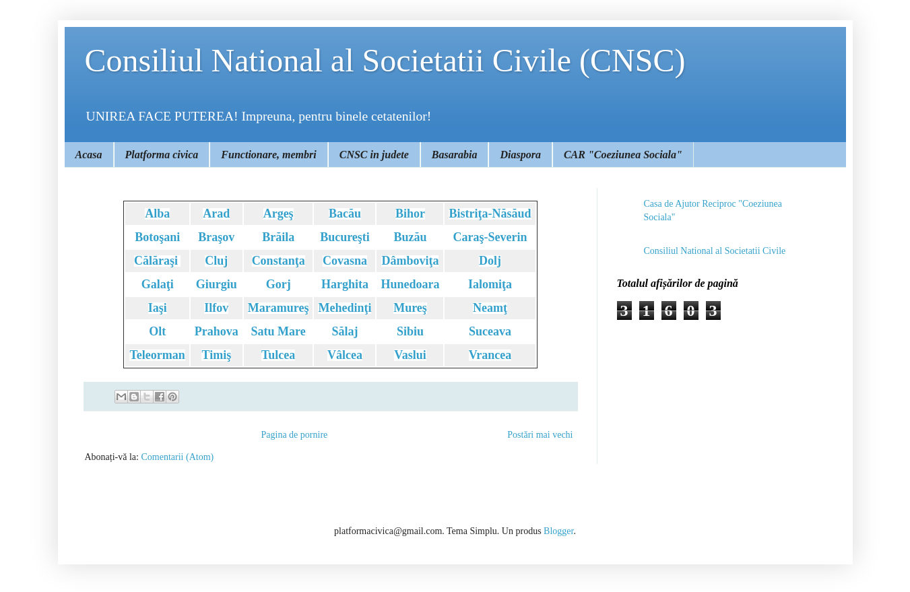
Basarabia (455, 154)
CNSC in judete (374, 154)
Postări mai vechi (540, 435)
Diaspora (520, 154)
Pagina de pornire (294, 435)
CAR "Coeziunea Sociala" (623, 154)
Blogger (558, 531)
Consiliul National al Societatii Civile (715, 251)
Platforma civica (162, 154)
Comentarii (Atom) (177, 457)
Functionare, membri (268, 154)
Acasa (88, 154)
